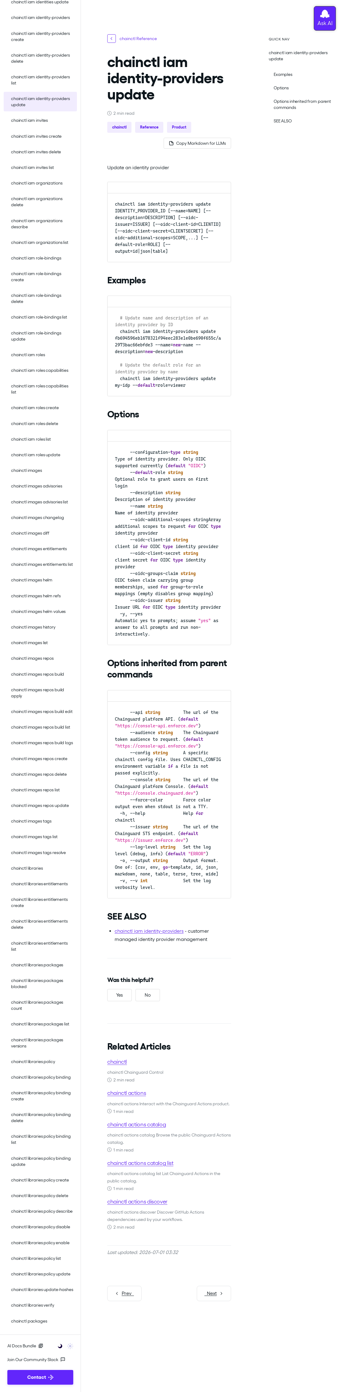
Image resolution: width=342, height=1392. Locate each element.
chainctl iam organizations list (39, 242)
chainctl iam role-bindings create (36, 276)
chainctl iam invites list (32, 167)
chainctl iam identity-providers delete (40, 58)
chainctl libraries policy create (40, 1179)
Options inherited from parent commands (302, 104)
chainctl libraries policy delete (39, 1195)
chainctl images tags (31, 821)
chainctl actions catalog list (140, 1163)
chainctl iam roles (28, 354)
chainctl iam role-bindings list (39, 317)
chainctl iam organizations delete (36, 201)
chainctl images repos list (35, 789)
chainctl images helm (31, 579)
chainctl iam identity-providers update (40, 101)
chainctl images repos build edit (42, 711)
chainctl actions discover (137, 1201)
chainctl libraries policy (33, 1061)
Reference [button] (149, 127)
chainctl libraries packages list (40, 1023)
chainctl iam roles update (35, 454)
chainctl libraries (27, 868)
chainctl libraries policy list (36, 1258)
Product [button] (179, 127)
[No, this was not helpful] (147, 995)
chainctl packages (29, 1321)
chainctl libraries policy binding (40, 1077)
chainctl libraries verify (32, 1305)
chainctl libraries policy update (40, 1273)
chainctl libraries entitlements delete (39, 924)
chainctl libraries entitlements (39, 883)
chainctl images (26, 470)
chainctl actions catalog (136, 1124)
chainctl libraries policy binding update (40, 1161)
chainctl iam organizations (36, 183)
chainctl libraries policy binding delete (40, 1117)
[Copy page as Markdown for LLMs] (197, 143)
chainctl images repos (32, 658)
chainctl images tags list (34, 836)
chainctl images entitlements (39, 548)
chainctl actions (126, 1093)
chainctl (117, 1061)
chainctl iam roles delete (34, 423)
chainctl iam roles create (35, 407)
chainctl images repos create (39, 758)
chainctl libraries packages (37, 964)
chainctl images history (33, 627)
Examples (283, 74)
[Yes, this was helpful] (119, 995)
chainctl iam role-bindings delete (36, 298)
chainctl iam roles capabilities (39, 370)
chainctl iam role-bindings (36, 258)
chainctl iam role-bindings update (36, 335)
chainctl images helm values (38, 611)
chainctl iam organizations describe (36, 223)
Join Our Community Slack (36, 1359)
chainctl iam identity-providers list (40, 79)
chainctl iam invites (29, 120)
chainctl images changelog (37, 517)
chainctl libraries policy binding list (40, 1139)
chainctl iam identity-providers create (40, 36)
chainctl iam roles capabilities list (39, 388)
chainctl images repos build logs (42, 742)
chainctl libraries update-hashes (42, 1289)
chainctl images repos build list (40, 727)
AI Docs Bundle (25, 1345)
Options (281, 87)
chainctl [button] (119, 127)
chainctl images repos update (40, 805)
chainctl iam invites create (36, 136)
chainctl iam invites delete (36, 151)
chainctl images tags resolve (38, 852)
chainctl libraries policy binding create (40, 1095)
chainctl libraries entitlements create (39, 902)
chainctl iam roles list (31, 439)
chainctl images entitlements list (42, 564)
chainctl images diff (30, 533)
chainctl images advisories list (39, 501)
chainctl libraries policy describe (42, 1211)
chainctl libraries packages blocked (37, 983)
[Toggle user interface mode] (63, 1345)
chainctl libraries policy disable (40, 1226)
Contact (40, 1377)
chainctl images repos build (37, 674)
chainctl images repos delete (39, 774)
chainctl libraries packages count (37, 1005)
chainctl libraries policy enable (40, 1242)
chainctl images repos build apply (37, 692)
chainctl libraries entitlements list (39, 946)
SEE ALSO (283, 120)
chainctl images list (29, 642)
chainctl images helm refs (36, 595)
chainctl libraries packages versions (37, 1042)
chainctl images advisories (36, 485)
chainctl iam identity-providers (40, 17)
